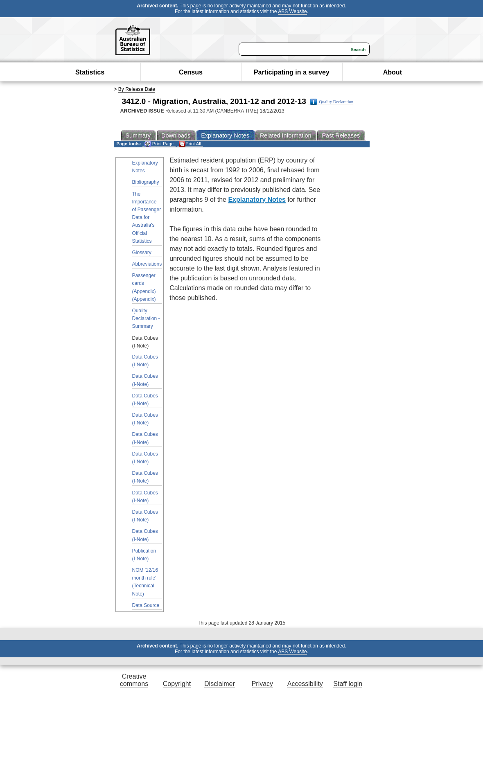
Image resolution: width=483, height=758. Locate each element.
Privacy (262, 683)
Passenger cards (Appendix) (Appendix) (144, 287)
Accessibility (305, 683)
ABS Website (292, 11)
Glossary (141, 252)
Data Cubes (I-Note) (145, 361)
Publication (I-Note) (144, 555)
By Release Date (136, 89)
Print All (190, 144)
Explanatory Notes (145, 167)
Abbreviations (147, 264)
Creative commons (134, 680)
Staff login (347, 683)
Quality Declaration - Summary (146, 318)
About (392, 72)
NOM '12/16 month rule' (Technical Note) (145, 582)
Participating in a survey (292, 72)
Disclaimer (219, 683)
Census (191, 72)
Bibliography (145, 182)
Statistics (89, 72)
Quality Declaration (331, 101)
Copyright (177, 683)
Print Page (159, 144)
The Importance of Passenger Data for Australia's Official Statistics (146, 217)
